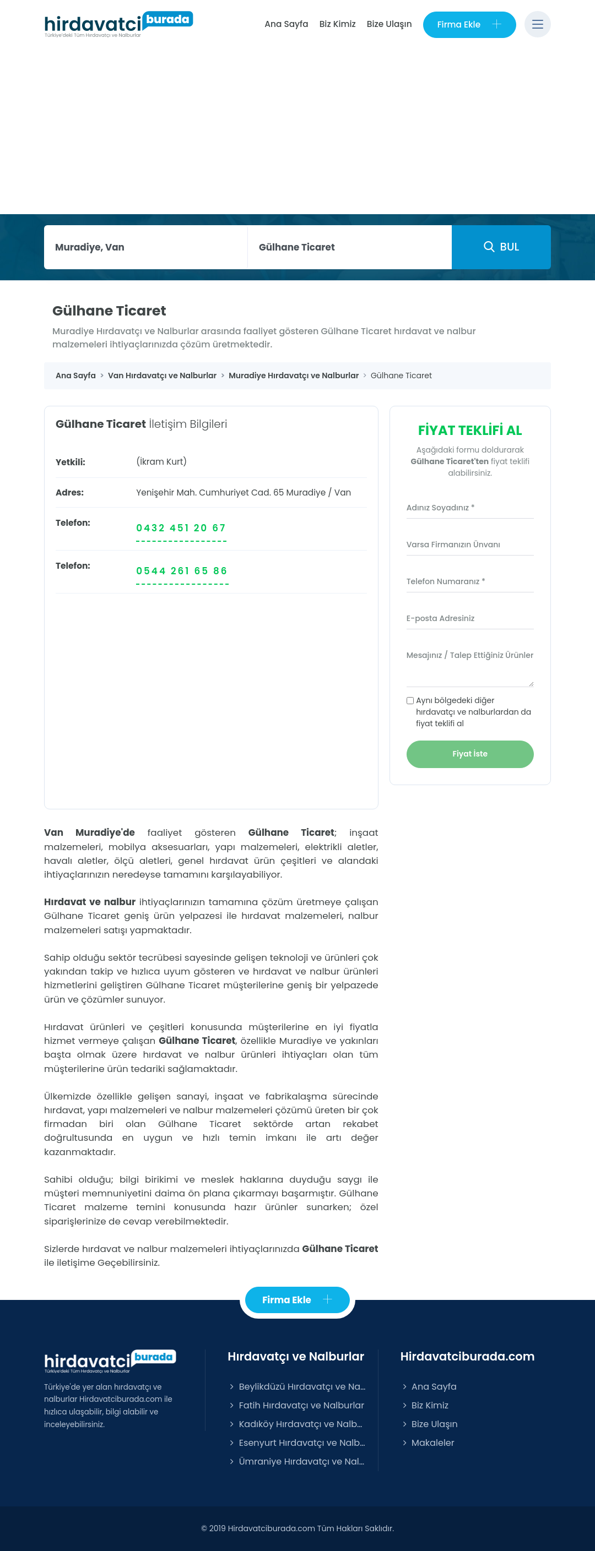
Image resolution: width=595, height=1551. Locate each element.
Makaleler (428, 1442)
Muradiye (306, 492)
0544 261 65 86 (182, 571)
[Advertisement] (297, 132)
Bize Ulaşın (389, 24)
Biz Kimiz (338, 24)
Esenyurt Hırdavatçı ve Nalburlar (297, 1442)
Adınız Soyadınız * (441, 507)
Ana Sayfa (286, 24)
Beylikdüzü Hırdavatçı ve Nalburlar (297, 1386)
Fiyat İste (470, 753)
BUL (501, 246)
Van (342, 492)
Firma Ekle (469, 24)
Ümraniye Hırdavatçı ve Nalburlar (297, 1461)
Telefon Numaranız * (446, 581)
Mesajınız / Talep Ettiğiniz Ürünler (470, 655)
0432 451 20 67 (181, 528)
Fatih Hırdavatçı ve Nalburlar (296, 1405)
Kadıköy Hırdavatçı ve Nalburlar (297, 1424)
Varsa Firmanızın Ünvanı (453, 544)
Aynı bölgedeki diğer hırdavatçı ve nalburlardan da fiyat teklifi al (473, 712)
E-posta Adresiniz (441, 618)
